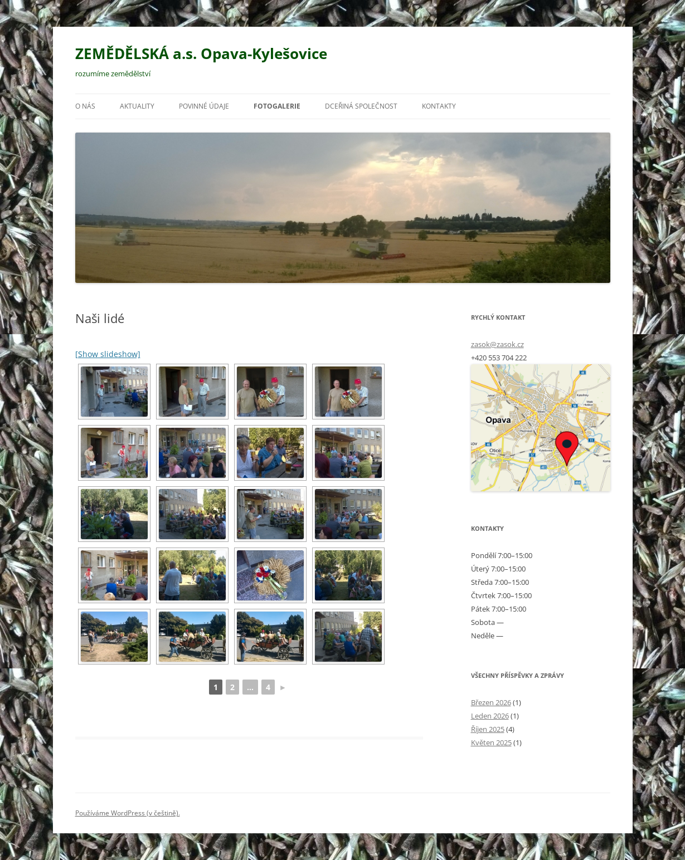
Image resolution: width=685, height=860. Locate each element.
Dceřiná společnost (361, 106)
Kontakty (439, 106)
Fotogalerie (277, 106)
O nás (85, 106)
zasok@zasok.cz (497, 344)
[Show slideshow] (107, 354)
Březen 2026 (491, 702)
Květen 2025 (491, 742)
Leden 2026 (490, 716)
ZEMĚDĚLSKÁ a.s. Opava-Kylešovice (201, 53)
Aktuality (137, 106)
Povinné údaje (204, 106)
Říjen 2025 (487, 729)
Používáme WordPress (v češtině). (127, 813)
